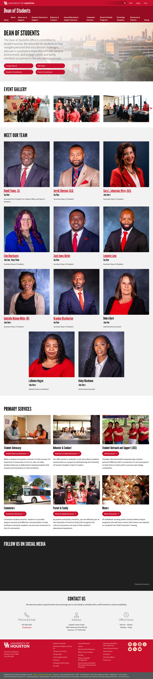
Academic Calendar (59, 643)
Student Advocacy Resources (17, 453)
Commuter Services (91, 18)
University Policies (123, 676)
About (13, 18)
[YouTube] (140, 649)
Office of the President (85, 652)
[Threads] (145, 644)
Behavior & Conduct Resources (67, 453)
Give (145, 3)
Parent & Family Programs (106, 18)
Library (80, 646)
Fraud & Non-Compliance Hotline (99, 674)
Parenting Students (121, 18)
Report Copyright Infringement (84, 659)
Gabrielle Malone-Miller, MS (16, 318)
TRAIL (77, 674)
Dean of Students (17, 11)
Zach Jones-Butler (62, 256)
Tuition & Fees (108, 651)
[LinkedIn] (140, 644)
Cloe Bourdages (11, 256)
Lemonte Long (110, 256)
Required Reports (45, 676)
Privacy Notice (123, 674)
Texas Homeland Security (67, 674)
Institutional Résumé (33, 676)
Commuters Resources (15, 514)
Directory (56, 660)
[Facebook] (130, 644)
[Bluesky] (130, 649)
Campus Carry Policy (60, 651)
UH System (106, 654)
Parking (80, 655)
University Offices (109, 657)
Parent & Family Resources (65, 514)
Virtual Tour (107, 660)
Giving (146, 20)
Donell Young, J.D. (12, 190)
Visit (130, 3)
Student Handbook (14, 72)
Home (6, 20)
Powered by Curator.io (142, 584)
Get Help (41, 66)
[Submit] (124, 3)
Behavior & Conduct (54, 18)
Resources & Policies (135, 18)
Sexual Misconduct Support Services (71, 18)
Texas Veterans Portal (110, 648)
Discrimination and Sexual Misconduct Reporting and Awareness (87, 665)
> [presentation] (151, 108)
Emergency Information (61, 663)
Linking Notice (114, 674)
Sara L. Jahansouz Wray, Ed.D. (117, 190)
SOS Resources (110, 453)
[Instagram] (135, 644)
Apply (138, 3)
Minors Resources (111, 514)
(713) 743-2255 (9, 656)
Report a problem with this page (42, 674)
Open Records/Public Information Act (110, 644)
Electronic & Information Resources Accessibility (65, 676)
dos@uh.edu (26, 627)
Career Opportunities (60, 657)
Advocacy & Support (22, 18)
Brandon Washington (63, 318)
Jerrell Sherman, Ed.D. (64, 190)
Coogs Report (11, 66)
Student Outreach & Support (40, 18)
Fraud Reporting (84, 674)
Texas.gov (56, 674)
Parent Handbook (45, 72)
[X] (135, 649)
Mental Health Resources (86, 649)
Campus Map (57, 654)
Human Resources (84, 643)
